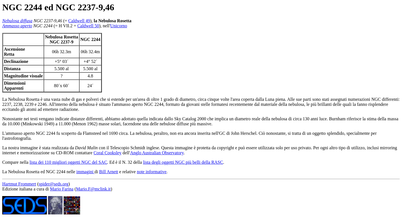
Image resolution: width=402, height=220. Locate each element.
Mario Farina (61, 189)
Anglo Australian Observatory (157, 152)
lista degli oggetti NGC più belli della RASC (183, 162)
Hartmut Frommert (19, 184)
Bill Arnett (108, 171)
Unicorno (118, 25)
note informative (151, 171)
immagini (85, 171)
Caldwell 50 (88, 25)
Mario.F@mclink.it (93, 189)
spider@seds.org (53, 184)
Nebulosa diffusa (17, 20)
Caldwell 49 (79, 20)
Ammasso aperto (17, 25)
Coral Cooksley (107, 152)
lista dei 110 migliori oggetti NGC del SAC (68, 162)
